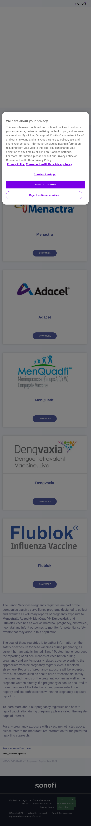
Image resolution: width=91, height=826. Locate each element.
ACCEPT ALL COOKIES (45, 184)
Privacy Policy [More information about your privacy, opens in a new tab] (16, 164)
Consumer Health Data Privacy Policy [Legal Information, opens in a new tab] (49, 164)
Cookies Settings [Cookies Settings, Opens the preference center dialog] (45, 174)
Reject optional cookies (44, 195)
